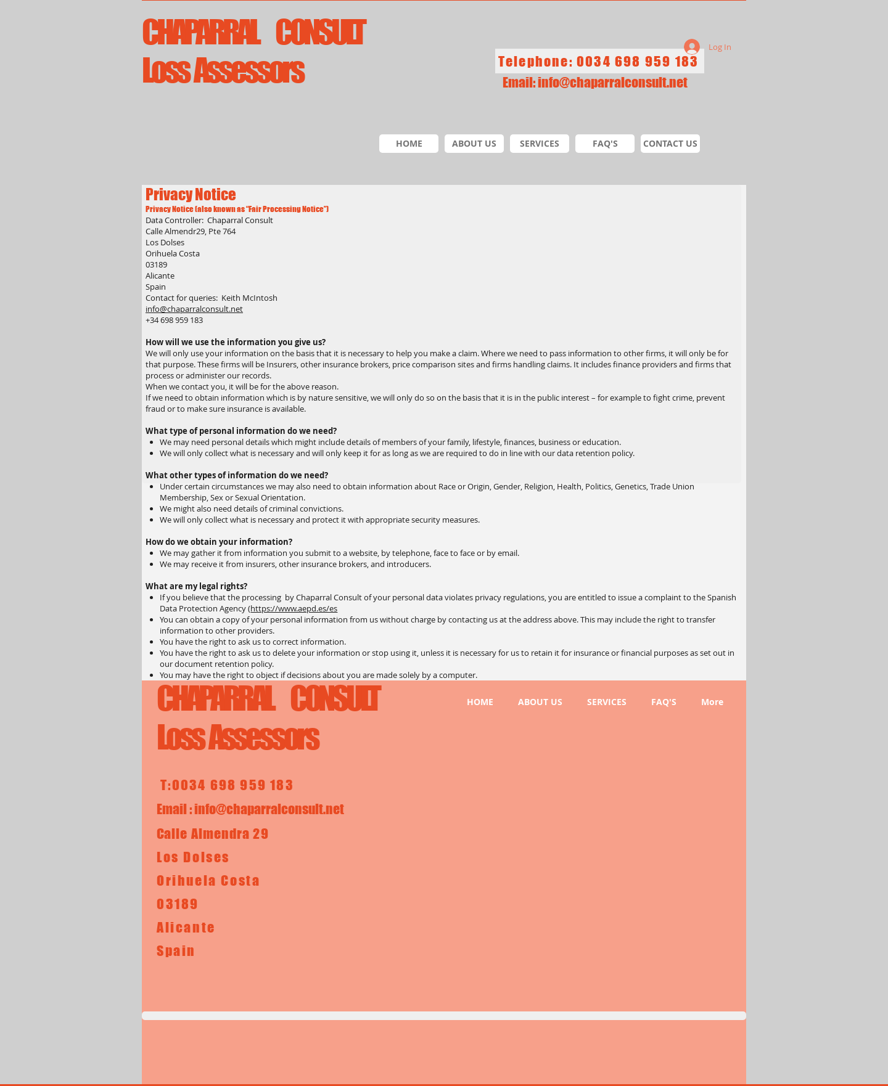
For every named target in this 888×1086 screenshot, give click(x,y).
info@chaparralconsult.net (613, 82)
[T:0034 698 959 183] (228, 784)
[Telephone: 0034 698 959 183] (599, 61)
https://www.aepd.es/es (293, 608)
